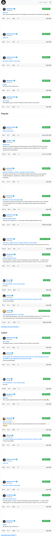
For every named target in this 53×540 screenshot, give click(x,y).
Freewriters (47, 280)
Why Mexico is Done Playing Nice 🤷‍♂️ (12, 200)
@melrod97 (9, 168)
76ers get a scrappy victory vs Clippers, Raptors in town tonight (20, 243)
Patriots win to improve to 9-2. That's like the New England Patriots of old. (22, 220)
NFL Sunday (6, 101)
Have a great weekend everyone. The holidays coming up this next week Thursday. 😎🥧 (26, 14)
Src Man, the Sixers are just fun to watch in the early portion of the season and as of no (26, 244)
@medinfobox (10, 254)
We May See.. (6, 144)
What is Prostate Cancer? (9, 258)
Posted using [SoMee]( (9, 360)
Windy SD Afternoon (8, 131)
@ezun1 (8, 280)
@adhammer (10, 239)
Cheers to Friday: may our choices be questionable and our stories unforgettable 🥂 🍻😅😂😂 (26, 424)
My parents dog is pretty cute (10, 86)
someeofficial (46, 8)
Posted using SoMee (8, 301)
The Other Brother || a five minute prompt (14, 284)
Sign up (45, 2)
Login (40, 2)
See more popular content (10, 327)
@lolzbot (8, 310)
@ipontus (9, 295)
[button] (50, 2)
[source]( (5, 285)
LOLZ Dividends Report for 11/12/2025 (13, 314)
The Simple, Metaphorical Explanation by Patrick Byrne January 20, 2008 (22, 299)
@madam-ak (10, 140)
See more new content (9, 535)
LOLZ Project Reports (44, 310)
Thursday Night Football (9, 218)
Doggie (4, 84)
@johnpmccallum (11, 34)
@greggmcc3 (10, 8)
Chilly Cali (5, 37)
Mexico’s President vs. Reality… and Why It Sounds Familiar (18, 172)
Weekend (5, 12)
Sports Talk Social (45, 239)
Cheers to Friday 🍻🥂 (9, 422)
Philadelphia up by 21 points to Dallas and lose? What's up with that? (21, 102)
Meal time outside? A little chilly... (12, 61)
